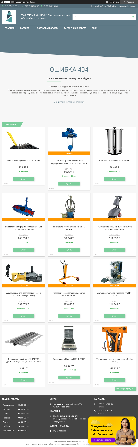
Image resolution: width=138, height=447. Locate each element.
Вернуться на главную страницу (70, 102)
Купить (23, 179)
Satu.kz (81, 442)
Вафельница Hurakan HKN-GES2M (69, 359)
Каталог (24, 28)
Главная (10, 28)
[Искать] (133, 17)
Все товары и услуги (124, 389)
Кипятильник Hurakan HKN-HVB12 (114, 161)
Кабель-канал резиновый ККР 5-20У (23, 161)
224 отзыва (114, 2)
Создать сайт (21, 2)
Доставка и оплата (47, 28)
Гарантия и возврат (75, 28)
